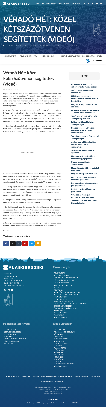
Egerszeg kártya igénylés (92, 56)
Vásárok (57, 361)
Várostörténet (64, 3)
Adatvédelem (95, 376)
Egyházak (58, 346)
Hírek (21, 45)
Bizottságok (59, 290)
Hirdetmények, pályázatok (70, 56)
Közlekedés (58, 357)
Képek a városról (61, 339)
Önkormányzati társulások (65, 308)
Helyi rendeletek (60, 299)
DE (88, 3)
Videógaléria (59, 336)
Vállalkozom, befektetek (14, 285)
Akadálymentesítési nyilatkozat (53, 381)
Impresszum (26, 376)
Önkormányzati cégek (63, 306)
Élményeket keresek (12, 283)
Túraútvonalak (60, 366)
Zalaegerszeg (16, 3)
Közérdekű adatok (11, 341)
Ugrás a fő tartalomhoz (97, 0)
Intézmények (59, 341)
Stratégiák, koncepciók (63, 301)
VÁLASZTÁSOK (97, 61)
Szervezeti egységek (12, 332)
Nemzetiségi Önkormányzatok (66, 295)
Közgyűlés (58, 288)
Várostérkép (50, 3)
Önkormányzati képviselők (65, 277)
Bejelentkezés (53, 399)
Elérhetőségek (10, 334)
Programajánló (60, 330)
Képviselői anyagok (81, 376)
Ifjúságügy (58, 352)
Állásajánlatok (60, 348)
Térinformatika (60, 310)
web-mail (36, 376)
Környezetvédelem (61, 313)
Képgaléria (76, 3)
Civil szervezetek (61, 343)
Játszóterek (59, 355)
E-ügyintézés (9, 336)
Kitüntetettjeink (60, 297)
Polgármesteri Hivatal (28, 56)
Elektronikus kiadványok (64, 364)
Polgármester (60, 273)
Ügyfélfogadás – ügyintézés (16, 339)
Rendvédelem (59, 359)
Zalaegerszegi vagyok (13, 281)
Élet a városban (48, 56)
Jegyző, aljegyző (11, 330)
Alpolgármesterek (61, 275)
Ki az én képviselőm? (62, 283)
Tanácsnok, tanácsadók (64, 285)
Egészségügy (59, 350)
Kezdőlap (40, 3)
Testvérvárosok (61, 317)
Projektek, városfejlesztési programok (70, 304)
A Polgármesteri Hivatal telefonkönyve (56, 376)
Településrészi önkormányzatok (67, 292)
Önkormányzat (10, 56)
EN (84, 3)
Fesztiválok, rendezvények (64, 332)
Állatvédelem (59, 315)
